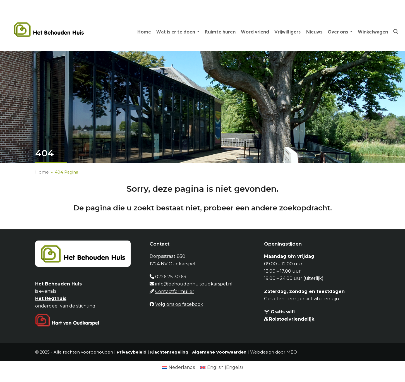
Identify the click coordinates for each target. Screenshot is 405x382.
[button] (395, 30)
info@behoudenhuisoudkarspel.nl (194, 284)
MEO (291, 352)
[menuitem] (178, 367)
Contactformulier (174, 291)
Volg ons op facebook (179, 304)
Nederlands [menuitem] (182, 367)
